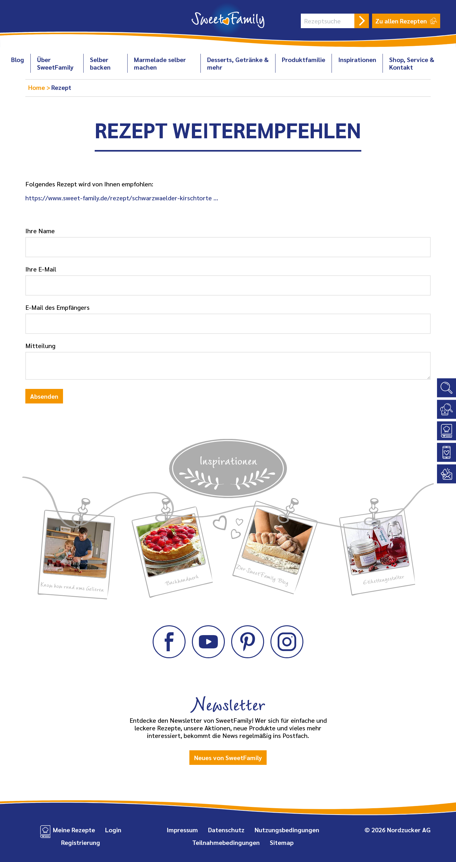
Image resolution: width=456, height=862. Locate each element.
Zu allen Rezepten (406, 21)
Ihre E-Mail (40, 269)
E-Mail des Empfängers (57, 307)
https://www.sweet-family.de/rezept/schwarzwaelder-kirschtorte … (121, 198)
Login (113, 830)
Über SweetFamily (55, 63)
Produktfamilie (303, 59)
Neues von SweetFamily (228, 757)
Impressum (182, 830)
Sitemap (282, 842)
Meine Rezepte (74, 830)
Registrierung (80, 842)
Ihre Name (40, 230)
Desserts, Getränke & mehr (238, 63)
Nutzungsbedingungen (287, 830)
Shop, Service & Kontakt (411, 63)
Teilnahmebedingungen (226, 842)
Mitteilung (40, 345)
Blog (17, 59)
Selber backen (100, 63)
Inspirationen (357, 59)
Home (37, 87)
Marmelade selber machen (160, 63)
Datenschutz (226, 830)
